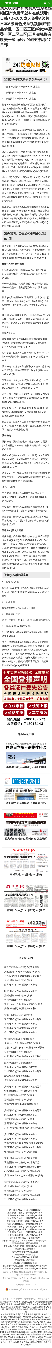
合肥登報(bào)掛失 (34, 1215)
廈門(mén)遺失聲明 (10, 1240)
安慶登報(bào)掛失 (15, 1226)
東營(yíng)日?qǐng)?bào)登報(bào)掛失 (23, 1004)
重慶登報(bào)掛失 (15, 1215)
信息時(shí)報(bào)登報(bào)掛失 (20, 1080)
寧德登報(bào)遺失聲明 (25, 1249)
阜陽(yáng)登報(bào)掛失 (15, 1229)
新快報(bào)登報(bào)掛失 (17, 1076)
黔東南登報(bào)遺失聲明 (36, 1266)
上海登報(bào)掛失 (15, 1213)
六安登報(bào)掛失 (15, 1232)
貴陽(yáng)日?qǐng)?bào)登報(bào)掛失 (23, 1143)
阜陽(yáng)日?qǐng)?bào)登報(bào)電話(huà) (26, 1047)
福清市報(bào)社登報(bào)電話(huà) (22, 1195)
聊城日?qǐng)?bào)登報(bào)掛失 (20, 991)
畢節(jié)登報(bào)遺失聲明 (25, 1263)
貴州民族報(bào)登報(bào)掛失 (19, 1039)
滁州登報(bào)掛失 (37, 1229)
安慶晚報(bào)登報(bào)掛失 (18, 1052)
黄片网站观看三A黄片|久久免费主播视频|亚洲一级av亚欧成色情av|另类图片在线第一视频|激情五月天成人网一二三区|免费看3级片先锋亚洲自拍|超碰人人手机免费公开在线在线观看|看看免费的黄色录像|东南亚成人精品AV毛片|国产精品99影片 (26, 1319)
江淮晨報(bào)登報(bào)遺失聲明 (20, 1091)
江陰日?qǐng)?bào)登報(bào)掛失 (20, 1028)
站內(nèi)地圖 (34, 1278)
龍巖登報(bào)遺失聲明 (36, 1246)
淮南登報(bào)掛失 (15, 1221)
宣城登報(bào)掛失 (34, 1232)
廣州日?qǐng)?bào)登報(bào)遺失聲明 (22, 1086)
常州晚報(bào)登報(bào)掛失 (18, 1000)
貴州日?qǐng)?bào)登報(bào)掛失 (20, 1134)
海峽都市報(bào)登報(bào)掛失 (19, 1119)
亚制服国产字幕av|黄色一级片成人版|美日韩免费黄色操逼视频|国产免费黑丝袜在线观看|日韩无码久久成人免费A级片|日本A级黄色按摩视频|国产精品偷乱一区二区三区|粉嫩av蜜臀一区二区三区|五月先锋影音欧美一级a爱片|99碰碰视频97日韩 (26, 23)
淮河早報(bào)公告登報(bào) (18, 1063)
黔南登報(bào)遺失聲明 (13, 1268)
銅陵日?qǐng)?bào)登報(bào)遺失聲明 (22, 1056)
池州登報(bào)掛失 (15, 1235)
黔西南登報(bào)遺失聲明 (36, 1268)
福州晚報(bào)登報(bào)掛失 (18, 1186)
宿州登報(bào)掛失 (18, 1238)
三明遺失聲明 (18, 1243)
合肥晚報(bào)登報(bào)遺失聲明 (20, 1151)
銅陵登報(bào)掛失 (34, 1224)
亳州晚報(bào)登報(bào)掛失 (18, 1190)
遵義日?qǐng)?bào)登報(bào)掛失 (20, 1138)
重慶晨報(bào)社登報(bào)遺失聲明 (21, 1162)
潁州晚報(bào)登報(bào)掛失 (18, 1099)
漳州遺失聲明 (27, 1240)
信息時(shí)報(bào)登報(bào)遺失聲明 (22, 976)
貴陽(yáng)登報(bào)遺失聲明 (25, 1252)
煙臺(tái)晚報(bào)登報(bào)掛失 (20, 1008)
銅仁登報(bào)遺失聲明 (13, 1266)
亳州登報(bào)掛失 (34, 1235)
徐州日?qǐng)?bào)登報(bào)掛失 (20, 1023)
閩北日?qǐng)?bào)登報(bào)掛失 (20, 1115)
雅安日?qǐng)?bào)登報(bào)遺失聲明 (22, 1019)
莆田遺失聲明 (32, 1243)
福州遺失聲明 (34, 1238)
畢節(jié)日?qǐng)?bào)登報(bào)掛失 (22, 1043)
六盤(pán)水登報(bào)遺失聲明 (25, 1257)
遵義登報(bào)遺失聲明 (25, 1254)
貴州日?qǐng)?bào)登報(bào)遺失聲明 (22, 1110)
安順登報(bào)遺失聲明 (25, 1260)
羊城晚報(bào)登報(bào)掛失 (18, 980)
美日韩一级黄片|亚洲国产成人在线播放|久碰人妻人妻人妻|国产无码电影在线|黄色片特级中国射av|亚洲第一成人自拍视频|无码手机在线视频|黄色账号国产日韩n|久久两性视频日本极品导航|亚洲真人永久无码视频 (26, 1339)
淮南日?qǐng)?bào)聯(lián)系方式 (20, 1067)
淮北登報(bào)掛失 (15, 1224)
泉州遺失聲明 (42, 1240)
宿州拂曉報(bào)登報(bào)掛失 (19, 1095)
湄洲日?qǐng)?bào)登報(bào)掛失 (20, 1123)
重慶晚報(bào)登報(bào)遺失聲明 (20, 1158)
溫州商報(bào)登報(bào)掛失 (18, 995)
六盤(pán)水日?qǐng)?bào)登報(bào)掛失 (24, 1128)
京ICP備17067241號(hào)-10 (15, 1278)
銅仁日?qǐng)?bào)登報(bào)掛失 (20, 1032)
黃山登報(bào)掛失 (34, 1226)
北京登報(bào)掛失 (33, 1210)
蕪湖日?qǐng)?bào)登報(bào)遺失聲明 (22, 1147)
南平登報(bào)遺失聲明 (14, 1246)
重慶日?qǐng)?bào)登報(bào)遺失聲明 (22, 1167)
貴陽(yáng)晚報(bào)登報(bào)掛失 (21, 1104)
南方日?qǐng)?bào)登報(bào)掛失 (20, 984)
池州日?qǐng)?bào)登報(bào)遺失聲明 (22, 1071)
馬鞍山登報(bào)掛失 (34, 1221)
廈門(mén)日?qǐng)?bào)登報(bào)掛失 (23, 1175)
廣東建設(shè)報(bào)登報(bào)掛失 (22, 971)
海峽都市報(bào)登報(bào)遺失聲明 (21, 1182)
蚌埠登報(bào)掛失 (34, 1218)
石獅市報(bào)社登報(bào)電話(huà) (22, 1171)
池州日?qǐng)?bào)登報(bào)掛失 (20, 1199)
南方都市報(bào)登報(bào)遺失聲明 (21, 967)
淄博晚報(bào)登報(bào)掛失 (18, 1015)
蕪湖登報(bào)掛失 (15, 1218)
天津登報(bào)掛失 (34, 1213)
